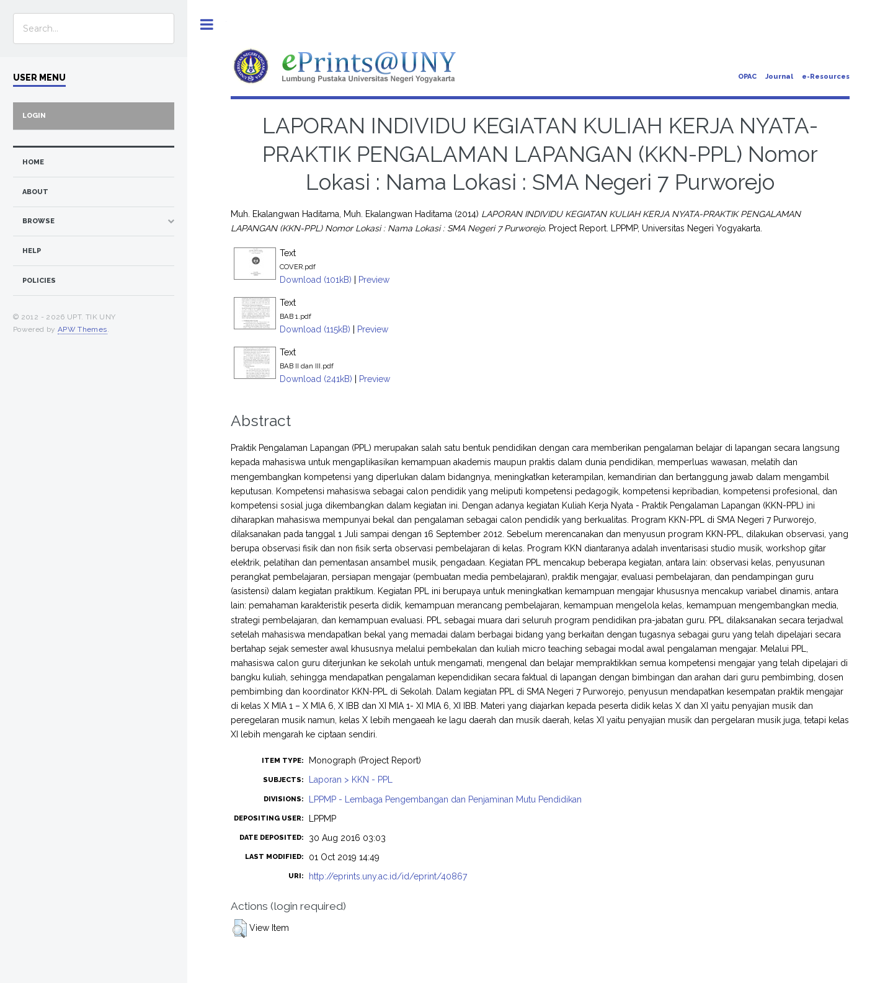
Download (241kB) (316, 379)
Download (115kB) (315, 329)
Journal (779, 77)
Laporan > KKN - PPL (351, 780)
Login (34, 116)
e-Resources (826, 77)
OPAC (747, 77)
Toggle (206, 24)
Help (31, 251)
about (35, 192)
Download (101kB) (316, 280)
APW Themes (82, 329)
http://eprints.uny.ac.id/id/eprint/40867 (388, 876)
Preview (373, 280)
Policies (39, 281)
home (33, 162)
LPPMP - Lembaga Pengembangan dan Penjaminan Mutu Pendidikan (445, 799)
